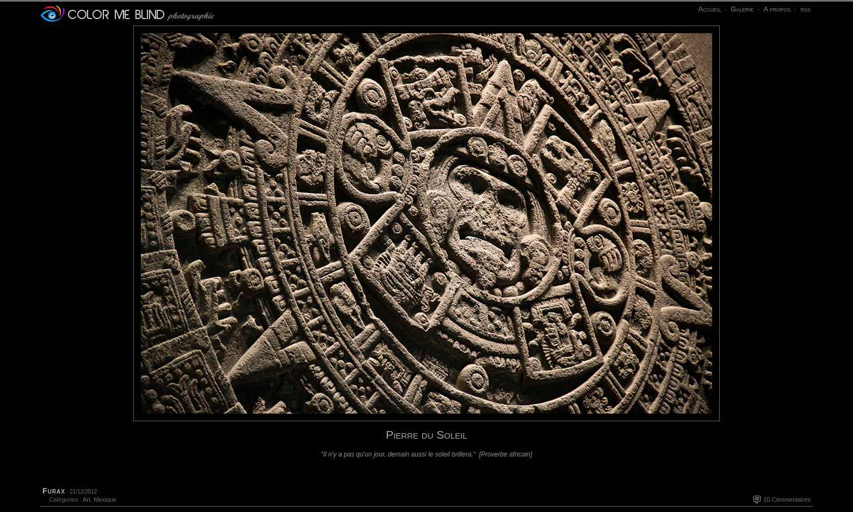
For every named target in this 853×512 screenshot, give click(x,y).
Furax (53, 490)
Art (86, 499)
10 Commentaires (787, 499)
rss (805, 9)
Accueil (709, 9)
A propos (776, 9)
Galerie (742, 9)
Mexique (105, 499)
